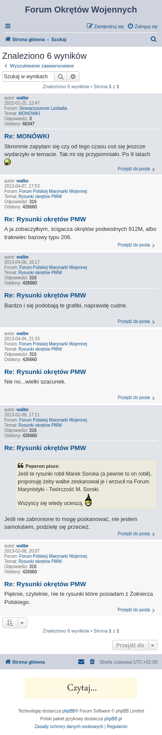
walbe (22, 98)
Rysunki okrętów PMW (40, 196)
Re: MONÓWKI (26, 136)
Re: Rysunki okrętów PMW (45, 219)
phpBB (68, 711)
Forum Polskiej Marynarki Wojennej (53, 191)
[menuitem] (142, 26)
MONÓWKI (29, 113)
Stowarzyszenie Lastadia (43, 108)
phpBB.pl (113, 718)
